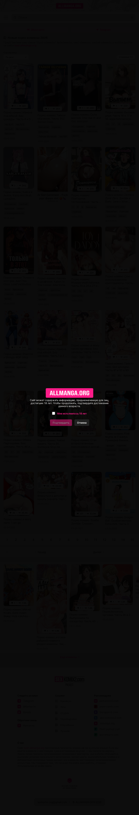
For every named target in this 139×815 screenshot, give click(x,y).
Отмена (82, 422)
